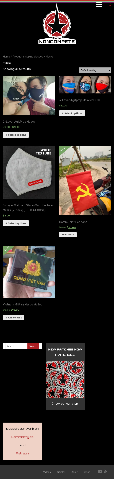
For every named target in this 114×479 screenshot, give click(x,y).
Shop (87, 472)
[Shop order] (95, 70)
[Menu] (99, 5)
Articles (61, 472)
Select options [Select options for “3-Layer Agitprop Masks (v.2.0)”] (73, 113)
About (75, 472)
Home (6, 56)
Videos (47, 472)
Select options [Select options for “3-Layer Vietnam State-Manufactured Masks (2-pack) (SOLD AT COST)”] (17, 223)
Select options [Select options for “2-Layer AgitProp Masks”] (17, 135)
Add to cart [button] (15, 317)
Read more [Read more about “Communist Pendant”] (67, 234)
